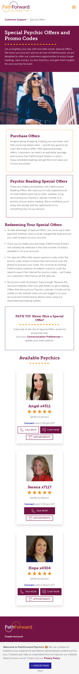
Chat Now (50, 430)
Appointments (39, 437)
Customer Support (15, 19)
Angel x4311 (39, 406)
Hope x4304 (39, 568)
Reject (40, 671)
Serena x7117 (39, 487)
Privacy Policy (52, 658)
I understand (40, 665)
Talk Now (39, 511)
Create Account (14, 636)
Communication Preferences (43, 336)
